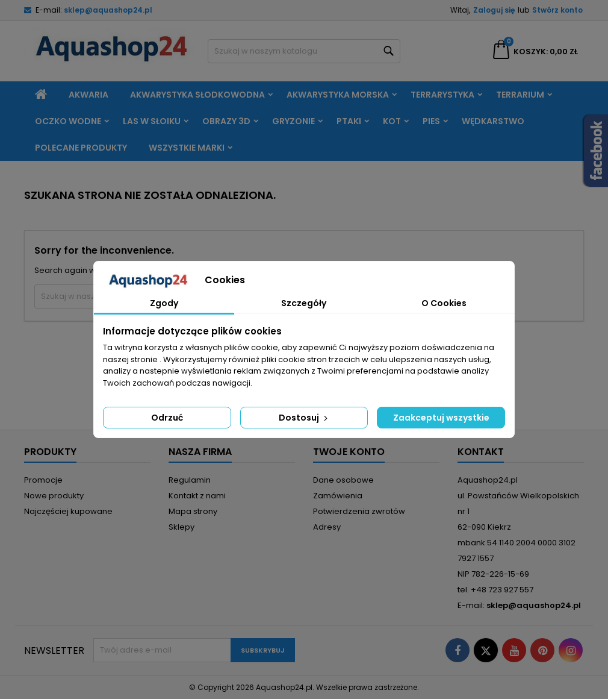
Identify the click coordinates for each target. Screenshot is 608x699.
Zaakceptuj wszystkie (441, 418)
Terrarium (520, 95)
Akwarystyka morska (338, 95)
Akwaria (88, 95)
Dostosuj (304, 418)
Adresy (327, 527)
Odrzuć (167, 418)
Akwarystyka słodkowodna (197, 95)
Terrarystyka (442, 95)
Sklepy (181, 527)
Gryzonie (293, 121)
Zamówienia (337, 495)
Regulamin (190, 480)
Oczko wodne (68, 121)
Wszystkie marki (187, 148)
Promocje (43, 480)
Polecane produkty (81, 148)
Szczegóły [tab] (303, 303)
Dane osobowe (343, 480)
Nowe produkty (54, 495)
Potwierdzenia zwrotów (359, 511)
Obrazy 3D (226, 121)
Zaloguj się (494, 10)
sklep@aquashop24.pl (108, 10)
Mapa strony (193, 511)
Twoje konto (349, 452)
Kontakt (481, 452)
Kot (392, 121)
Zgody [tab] (164, 303)
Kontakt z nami (197, 495)
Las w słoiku (152, 121)
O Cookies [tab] (444, 303)
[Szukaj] (304, 51)
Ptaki (349, 121)
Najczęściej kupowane (68, 511)
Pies (431, 121)
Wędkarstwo (493, 121)
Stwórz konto (557, 10)
